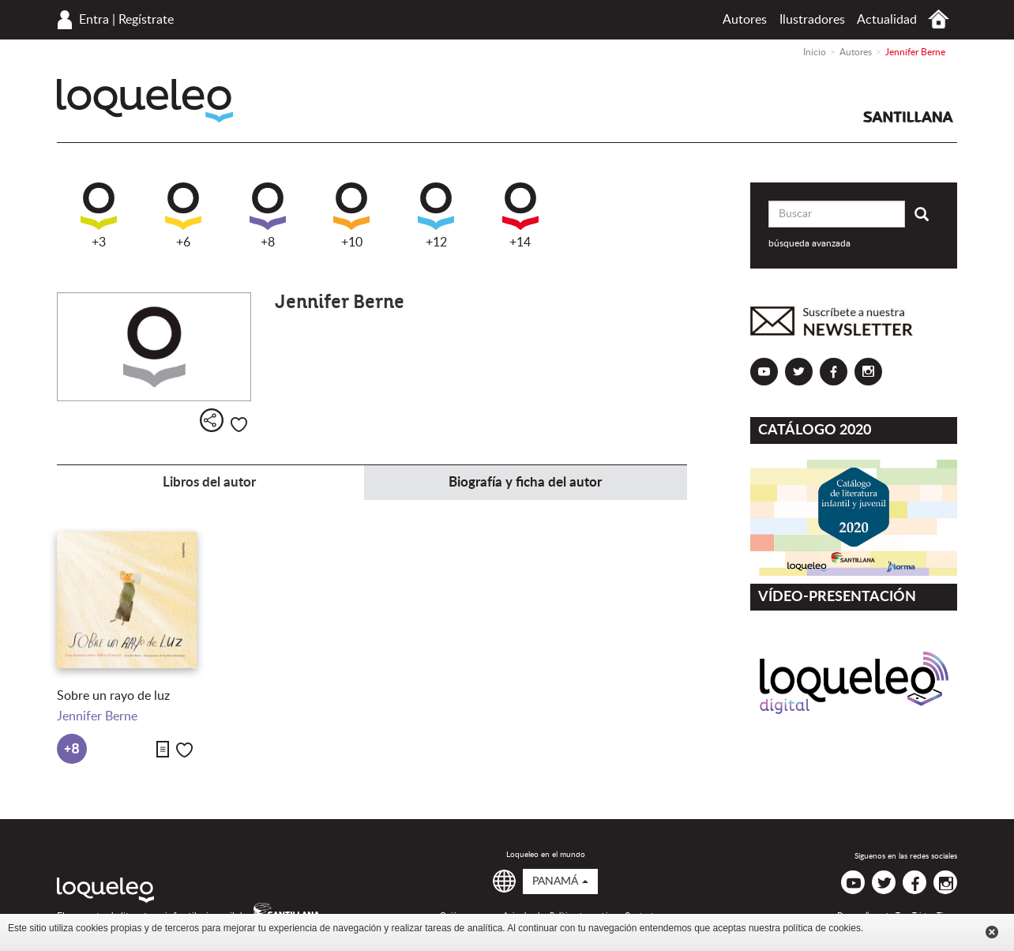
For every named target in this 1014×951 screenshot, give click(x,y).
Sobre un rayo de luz (113, 696)
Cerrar (992, 932)
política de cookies (822, 928)
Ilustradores (812, 19)
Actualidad (887, 19)
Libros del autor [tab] (209, 482)
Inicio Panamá (938, 19)
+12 (436, 215)
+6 (183, 215)
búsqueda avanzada (809, 243)
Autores (745, 19)
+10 (351, 215)
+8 (268, 215)
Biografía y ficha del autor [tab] (525, 482)
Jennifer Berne (97, 716)
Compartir (211, 420)
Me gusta (239, 424)
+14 (520, 215)
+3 (99, 215)
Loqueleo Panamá (145, 100)
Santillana (908, 116)
